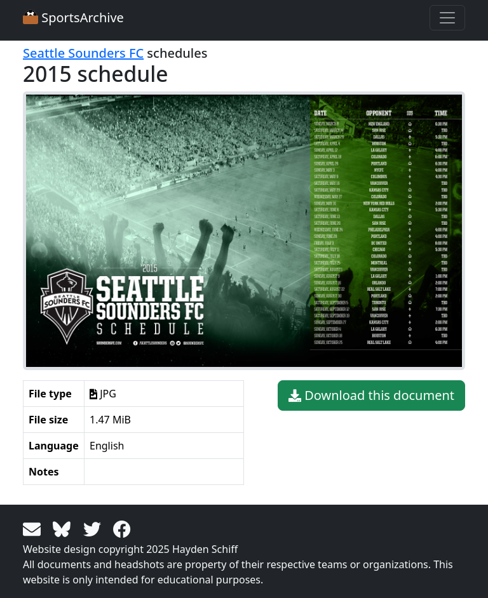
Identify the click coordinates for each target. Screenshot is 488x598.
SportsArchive (73, 17)
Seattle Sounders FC (83, 53)
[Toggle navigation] (447, 17)
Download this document (371, 395)
